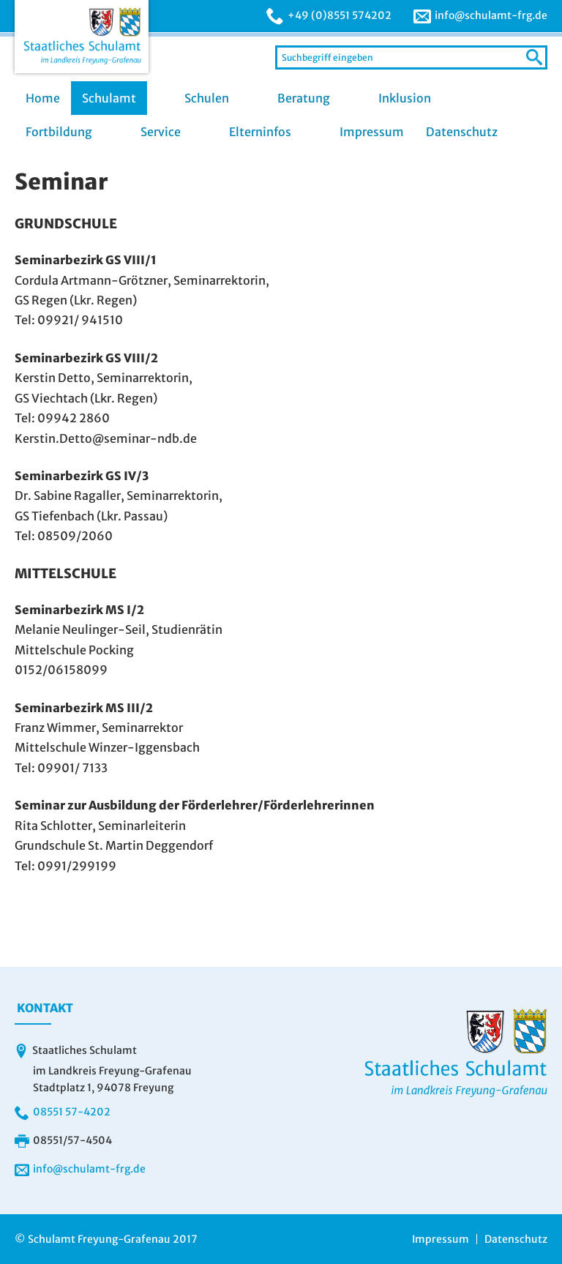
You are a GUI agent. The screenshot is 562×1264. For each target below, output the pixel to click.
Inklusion (404, 98)
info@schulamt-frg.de (491, 15)
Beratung (303, 98)
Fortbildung (59, 131)
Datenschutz (462, 131)
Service (160, 131)
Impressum (372, 131)
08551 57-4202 (71, 1111)
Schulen (206, 98)
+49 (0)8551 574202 (339, 15)
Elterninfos (260, 131)
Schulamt (109, 98)
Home (43, 98)
